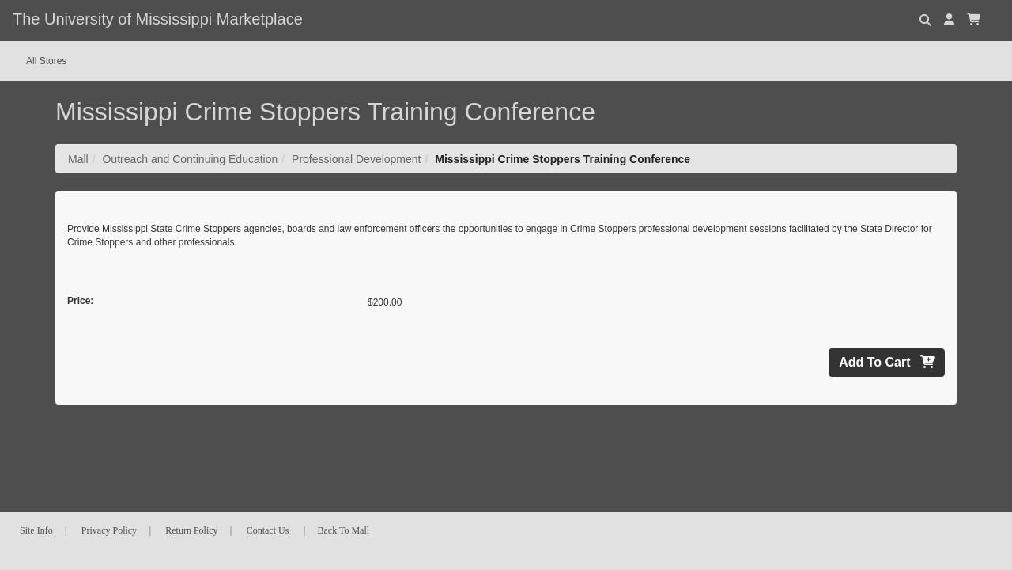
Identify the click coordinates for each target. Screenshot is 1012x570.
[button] (949, 20)
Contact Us (268, 530)
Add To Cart (887, 362)
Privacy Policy (109, 530)
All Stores (46, 60)
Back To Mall (344, 530)
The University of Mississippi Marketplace (158, 19)
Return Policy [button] (191, 530)
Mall (78, 159)
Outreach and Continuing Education (190, 159)
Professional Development (356, 159)
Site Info (36, 530)
